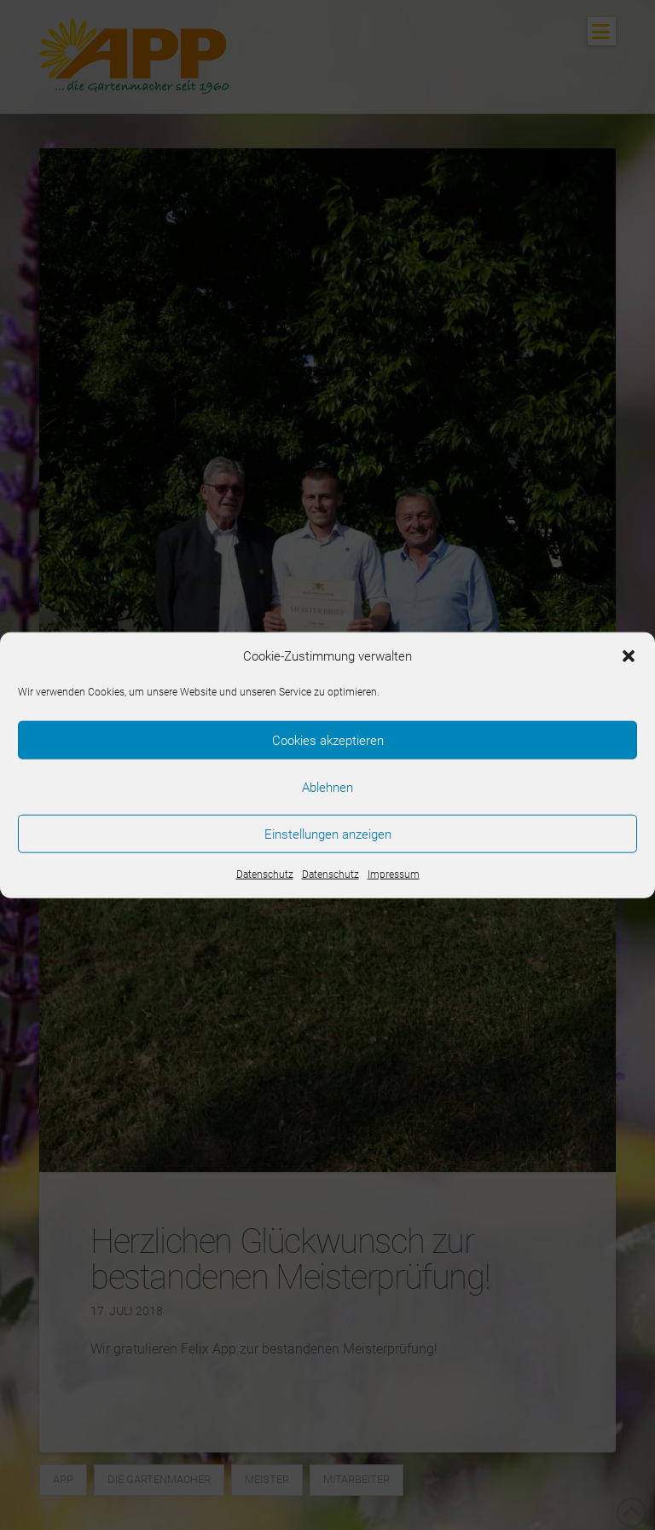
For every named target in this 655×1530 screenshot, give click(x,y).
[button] (628, 656)
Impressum (394, 874)
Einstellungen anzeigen (327, 833)
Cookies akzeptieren (328, 740)
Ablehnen (327, 786)
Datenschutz (264, 874)
